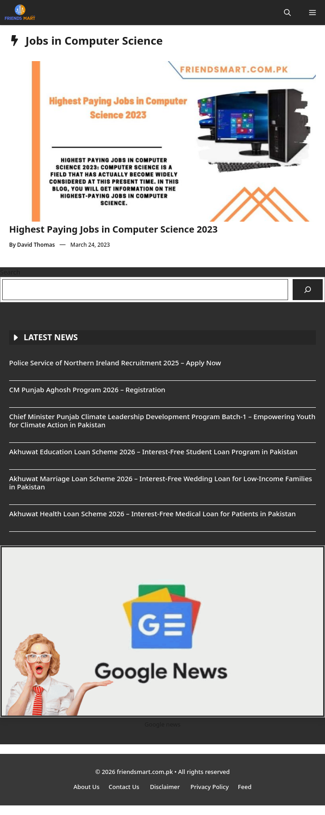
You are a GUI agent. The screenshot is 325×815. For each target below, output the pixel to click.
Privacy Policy (210, 787)
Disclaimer (165, 787)
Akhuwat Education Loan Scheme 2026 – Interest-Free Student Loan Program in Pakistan (153, 451)
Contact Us (124, 787)
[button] (287, 12)
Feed (245, 787)
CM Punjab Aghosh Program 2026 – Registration (87, 389)
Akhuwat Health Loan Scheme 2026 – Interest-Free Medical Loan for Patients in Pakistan (152, 513)
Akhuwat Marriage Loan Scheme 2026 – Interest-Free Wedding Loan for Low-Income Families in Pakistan (160, 482)
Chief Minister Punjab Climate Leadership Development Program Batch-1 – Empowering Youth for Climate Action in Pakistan (162, 420)
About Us (86, 787)
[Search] (308, 289)
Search (10, 272)
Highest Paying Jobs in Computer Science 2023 (113, 229)
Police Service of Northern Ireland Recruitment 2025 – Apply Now (115, 362)
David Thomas (36, 245)
